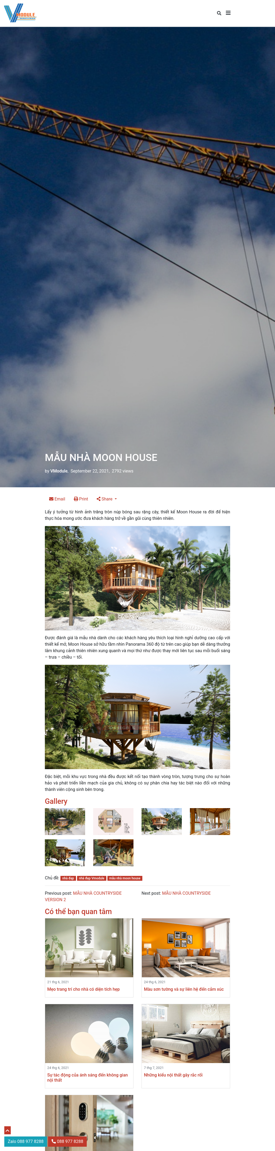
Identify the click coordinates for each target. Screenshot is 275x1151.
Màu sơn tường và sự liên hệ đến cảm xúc (184, 989)
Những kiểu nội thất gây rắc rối (173, 1075)
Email (57, 499)
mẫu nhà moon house (124, 878)
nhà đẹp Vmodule (91, 878)
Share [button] (105, 499)
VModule (58, 471)
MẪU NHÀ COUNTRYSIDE (186, 893)
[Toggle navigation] (228, 13)
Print (81, 499)
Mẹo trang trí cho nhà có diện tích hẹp (83, 989)
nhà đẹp (68, 878)
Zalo (26, 1141)
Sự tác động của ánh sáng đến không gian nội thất (87, 1077)
